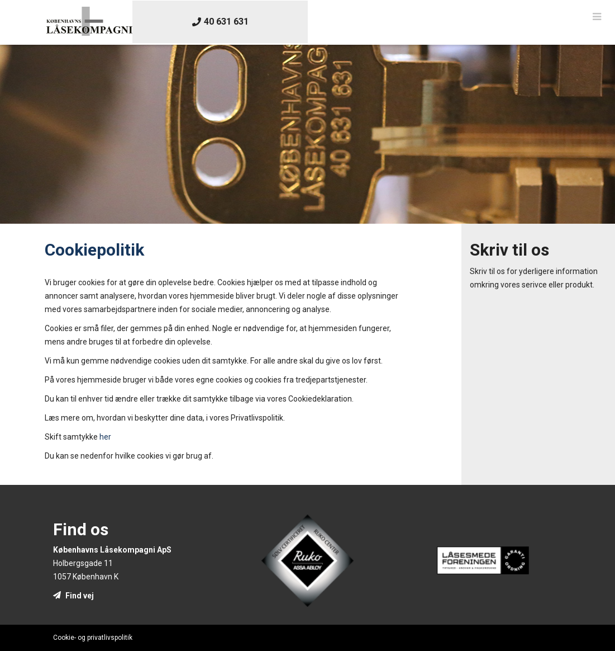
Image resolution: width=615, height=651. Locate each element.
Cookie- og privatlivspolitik (92, 637)
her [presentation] (105, 436)
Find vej (73, 595)
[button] (596, 16)
